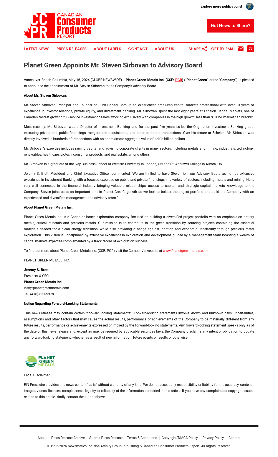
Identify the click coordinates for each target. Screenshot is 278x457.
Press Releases (71, 48)
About (42, 438)
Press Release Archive (68, 438)
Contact (138, 48)
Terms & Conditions (142, 438)
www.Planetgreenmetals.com (185, 251)
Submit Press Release (105, 438)
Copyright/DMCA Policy (180, 438)
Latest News (37, 48)
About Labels (107, 48)
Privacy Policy (213, 438)
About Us (164, 48)
